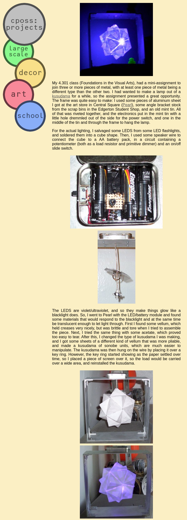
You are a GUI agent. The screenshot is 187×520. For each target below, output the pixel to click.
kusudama (61, 96)
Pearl (127, 105)
